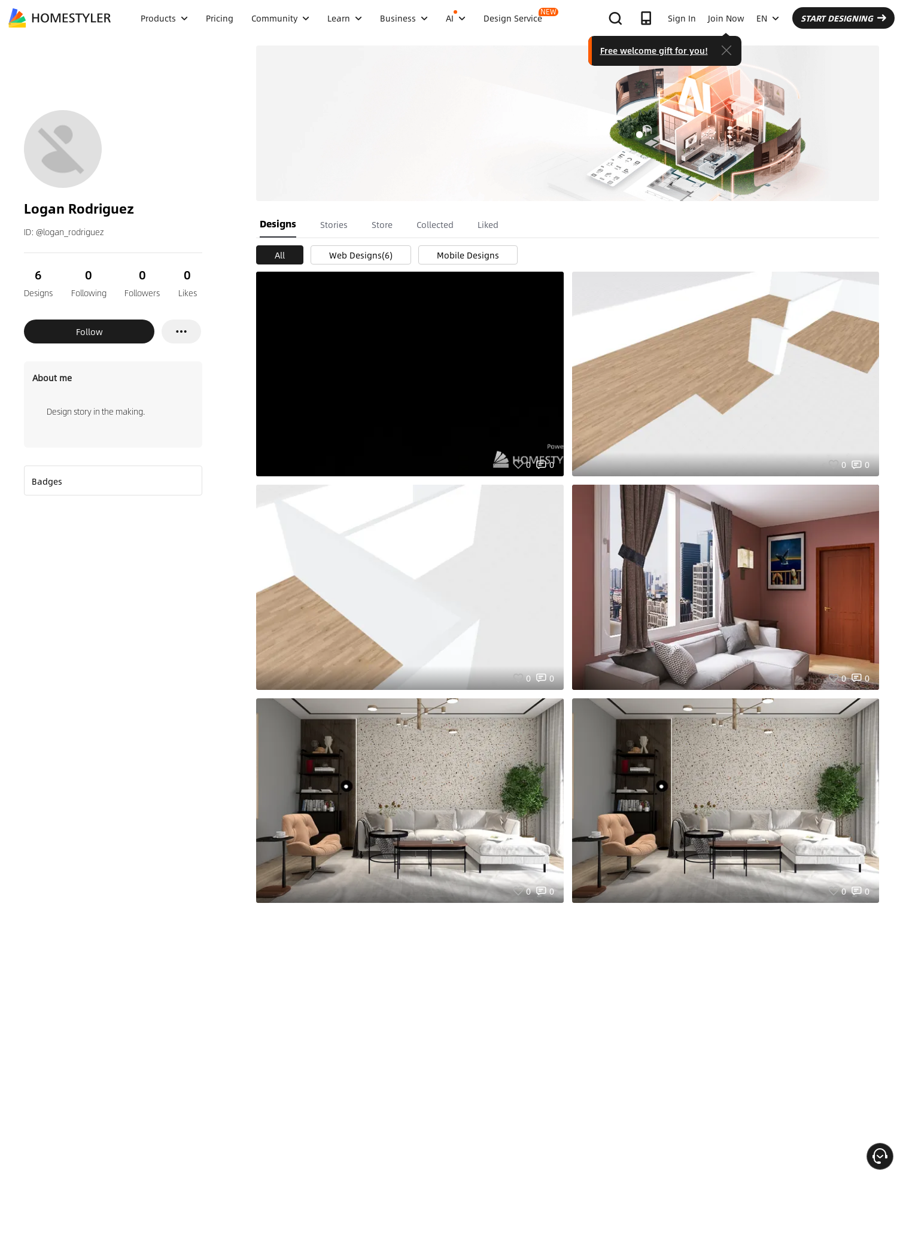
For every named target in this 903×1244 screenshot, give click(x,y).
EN (767, 18)
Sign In (682, 18)
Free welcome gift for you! (654, 50)
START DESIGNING (843, 18)
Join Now (726, 18)
